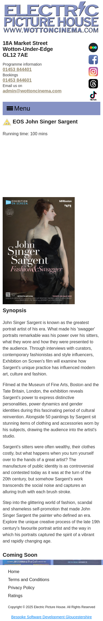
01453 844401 (17, 69)
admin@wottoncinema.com (32, 90)
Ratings (15, 595)
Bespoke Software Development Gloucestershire (51, 617)
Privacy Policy (21, 587)
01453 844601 (17, 80)
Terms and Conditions (28, 579)
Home (13, 571)
